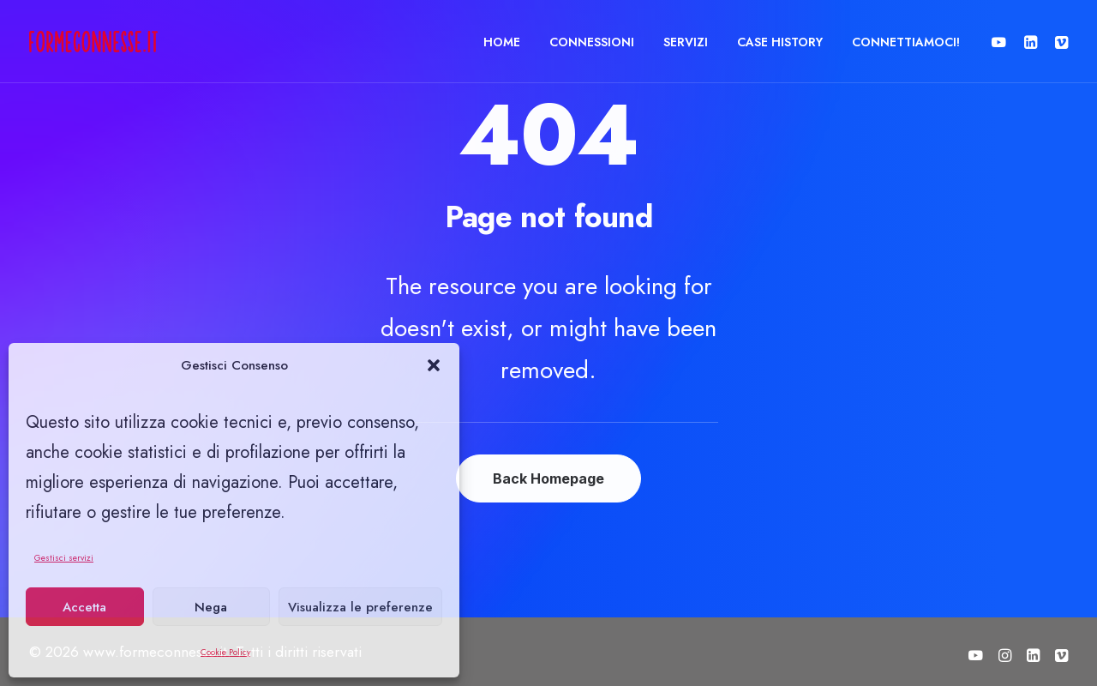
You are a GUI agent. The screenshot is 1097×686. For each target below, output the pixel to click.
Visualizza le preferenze (360, 607)
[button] (433, 365)
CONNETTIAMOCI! (906, 42)
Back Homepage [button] (548, 478)
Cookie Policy (225, 652)
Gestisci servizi (63, 557)
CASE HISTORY (780, 42)
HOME (501, 42)
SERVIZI (685, 42)
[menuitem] (501, 41)
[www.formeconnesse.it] (93, 41)
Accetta (84, 607)
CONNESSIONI (591, 42)
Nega (211, 607)
